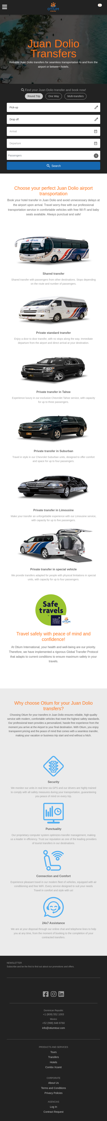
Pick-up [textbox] (14, 107)
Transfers (53, 1057)
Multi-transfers (75, 96)
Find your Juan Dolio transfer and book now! (55, 90)
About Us (53, 1082)
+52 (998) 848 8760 (53, 1020)
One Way (53, 96)
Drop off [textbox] (14, 119)
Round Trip (34, 96)
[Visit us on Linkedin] (61, 995)
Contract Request (54, 1111)
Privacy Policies (53, 1093)
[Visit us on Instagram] (55, 995)
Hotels (53, 1062)
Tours (53, 1052)
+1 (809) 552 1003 (53, 1012)
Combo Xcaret (53, 1067)
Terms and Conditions (53, 1088)
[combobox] (53, 107)
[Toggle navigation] (6, 7)
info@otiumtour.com (53, 1027)
